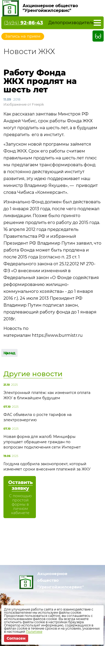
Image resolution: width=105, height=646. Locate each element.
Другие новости (32, 374)
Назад (9, 353)
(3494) (23, 23)
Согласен (16, 638)
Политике (34, 632)
